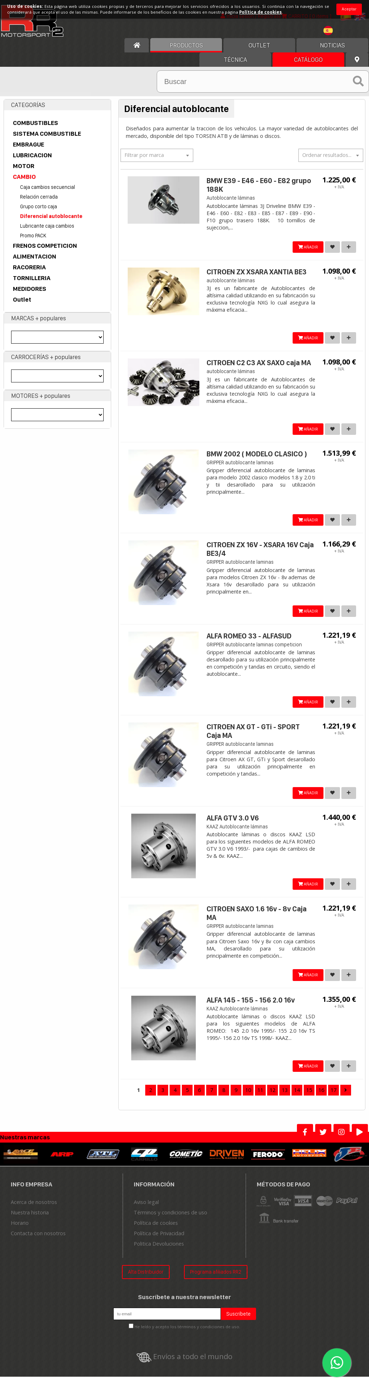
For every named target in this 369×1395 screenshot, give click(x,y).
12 (272, 1097)
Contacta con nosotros (38, 1240)
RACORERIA (29, 267)
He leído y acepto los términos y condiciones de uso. (187, 1333)
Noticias (332, 45)
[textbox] (157, 155)
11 (260, 1097)
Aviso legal (146, 1209)
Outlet (22, 299)
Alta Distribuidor (146, 1279)
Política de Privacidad (159, 1240)
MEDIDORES (29, 289)
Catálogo (308, 60)
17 (333, 1097)
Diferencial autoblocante (51, 216)
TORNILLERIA (32, 278)
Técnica (235, 60)
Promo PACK (33, 236)
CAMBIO (24, 177)
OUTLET (259, 45)
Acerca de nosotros (34, 1209)
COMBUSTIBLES (35, 123)
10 (248, 1097)
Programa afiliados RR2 (215, 1279)
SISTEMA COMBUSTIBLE (47, 134)
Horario (20, 1230)
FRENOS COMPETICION (45, 246)
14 (297, 1097)
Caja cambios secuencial (47, 187)
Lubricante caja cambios (47, 226)
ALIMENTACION (34, 256)
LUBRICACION (32, 155)
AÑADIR (305, 247)
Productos (186, 45)
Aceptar (349, 8)
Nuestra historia (30, 1219)
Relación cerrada (39, 197)
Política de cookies (156, 1230)
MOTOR (23, 166)
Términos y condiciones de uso (170, 1219)
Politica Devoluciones (159, 1250)
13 (285, 1097)
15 (309, 1097)
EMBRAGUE (28, 144)
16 (321, 1097)
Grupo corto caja (38, 207)
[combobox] (156, 155)
